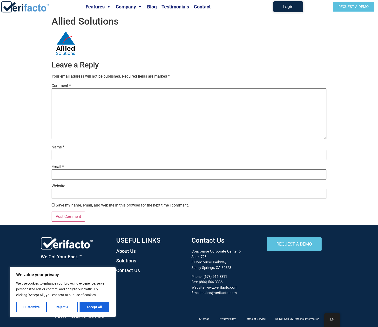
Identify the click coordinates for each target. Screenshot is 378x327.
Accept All (94, 307)
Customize (31, 307)
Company (129, 6)
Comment (61, 86)
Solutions (126, 261)
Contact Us (128, 270)
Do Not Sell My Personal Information (297, 318)
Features (98, 6)
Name (58, 147)
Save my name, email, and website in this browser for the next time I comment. (122, 205)
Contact (202, 6)
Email (58, 167)
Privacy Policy (227, 318)
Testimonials (175, 6)
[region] (63, 292)
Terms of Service (255, 318)
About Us (126, 251)
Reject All (63, 307)
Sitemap (204, 318)
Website (58, 186)
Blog (152, 6)
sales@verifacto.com (219, 293)
